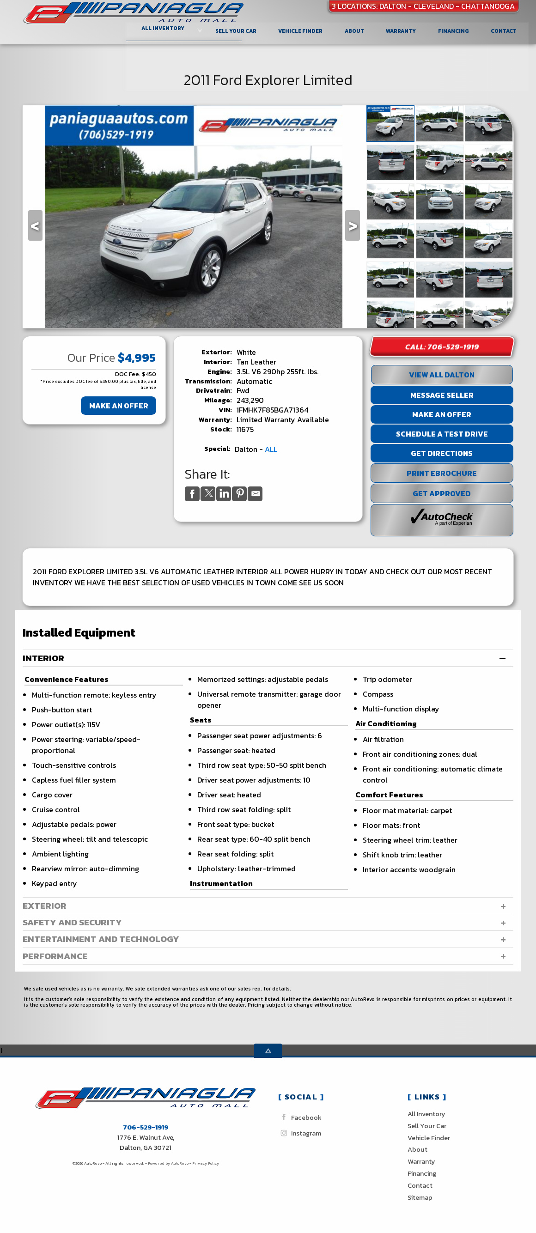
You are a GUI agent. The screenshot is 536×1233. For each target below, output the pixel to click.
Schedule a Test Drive (442, 433)
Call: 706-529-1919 (442, 346)
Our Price (91, 357)
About (417, 1149)
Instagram (299, 1133)
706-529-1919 (145, 1127)
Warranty (421, 1161)
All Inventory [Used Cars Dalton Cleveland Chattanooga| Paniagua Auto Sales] (163, 27)
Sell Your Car (236, 30)
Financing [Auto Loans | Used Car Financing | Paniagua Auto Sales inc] (454, 30)
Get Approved (442, 493)
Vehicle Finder (429, 1138)
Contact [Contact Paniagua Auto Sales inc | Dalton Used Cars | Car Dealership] (505, 30)
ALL (271, 449)
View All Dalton (442, 374)
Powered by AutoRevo (168, 1163)
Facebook (300, 1117)
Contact (420, 1185)
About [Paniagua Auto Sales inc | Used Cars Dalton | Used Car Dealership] (355, 30)
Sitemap (420, 1197)
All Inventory (426, 1114)
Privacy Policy (205, 1163)
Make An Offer (118, 405)
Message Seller (442, 395)
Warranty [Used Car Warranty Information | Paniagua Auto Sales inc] (402, 30)
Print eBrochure (442, 473)
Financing (422, 1173)
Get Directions (442, 453)
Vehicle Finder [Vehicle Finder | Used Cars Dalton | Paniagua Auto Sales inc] (301, 30)
